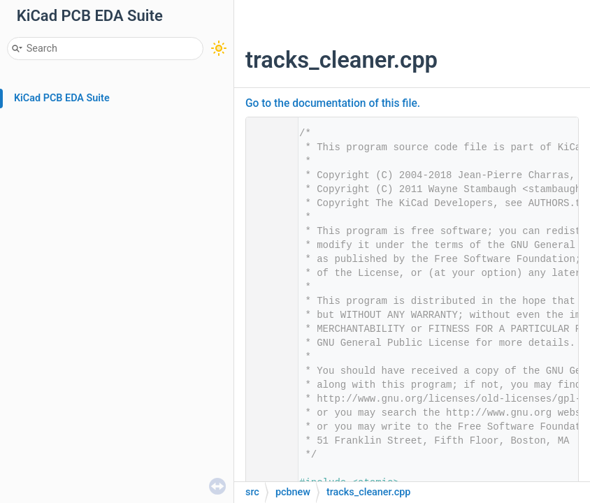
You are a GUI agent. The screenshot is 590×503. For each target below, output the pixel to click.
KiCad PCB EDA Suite (62, 98)
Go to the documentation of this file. (332, 103)
